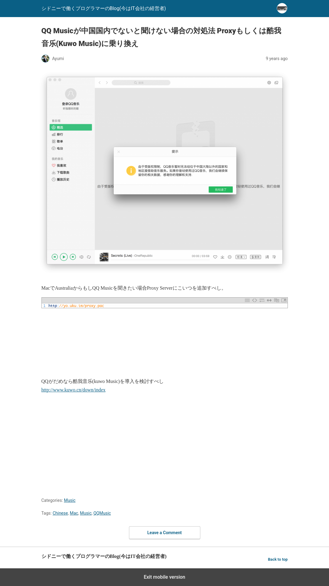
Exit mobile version (164, 577)
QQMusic (102, 513)
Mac (74, 513)
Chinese (60, 513)
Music (70, 500)
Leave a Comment (164, 532)
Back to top (278, 559)
